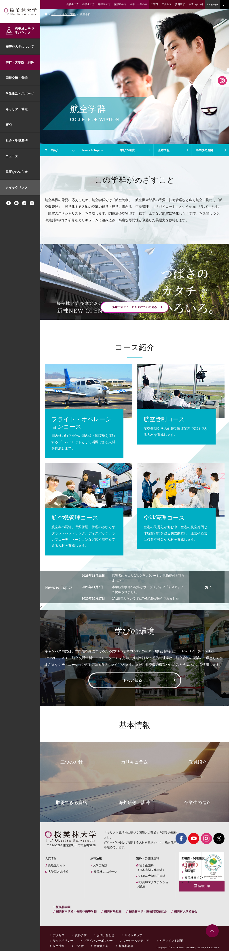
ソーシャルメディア (136, 936)
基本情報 (164, 150)
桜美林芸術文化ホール (193, 880)
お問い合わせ (105, 930)
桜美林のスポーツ (105, 871)
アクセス (58, 930)
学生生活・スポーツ (20, 93)
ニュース (12, 156)
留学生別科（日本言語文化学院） (150, 868)
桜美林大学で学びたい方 (24, 30)
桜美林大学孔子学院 (152, 876)
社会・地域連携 (17, 140)
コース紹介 (52, 150)
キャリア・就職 (17, 109)
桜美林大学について (20, 46)
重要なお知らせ (17, 172)
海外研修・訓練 (134, 802)
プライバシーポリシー (98, 936)
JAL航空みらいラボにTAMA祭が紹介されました (145, 598)
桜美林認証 (126, 941)
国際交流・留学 (17, 78)
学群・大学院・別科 (20, 62)
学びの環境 (127, 150)
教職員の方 (101, 941)
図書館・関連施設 (193, 858)
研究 (9, 125)
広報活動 (96, 858)
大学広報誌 (100, 865)
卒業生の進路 (197, 802)
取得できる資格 (71, 802)
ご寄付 (79, 941)
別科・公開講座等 (147, 858)
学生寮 (189, 871)
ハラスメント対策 (171, 936)
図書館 (189, 865)
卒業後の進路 (204, 150)
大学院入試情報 (58, 871)
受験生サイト (57, 865)
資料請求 (81, 930)
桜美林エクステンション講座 (152, 884)
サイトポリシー (63, 936)
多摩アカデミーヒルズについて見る (134, 307)
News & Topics (92, 150)
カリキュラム (134, 762)
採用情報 (58, 941)
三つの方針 (71, 762)
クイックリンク (17, 187)
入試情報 (50, 858)
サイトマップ (133, 930)
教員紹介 (197, 762)
